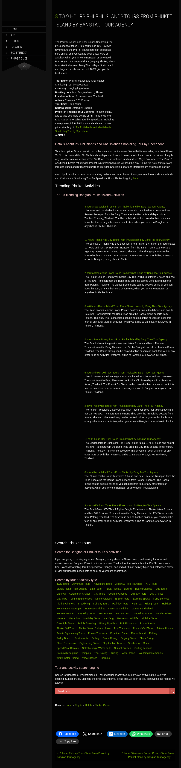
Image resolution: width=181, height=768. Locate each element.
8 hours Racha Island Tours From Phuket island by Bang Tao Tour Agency (124, 206)
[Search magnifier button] (172, 691)
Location (16, 47)
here (135, 178)
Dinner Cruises (103, 598)
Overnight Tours (66, 623)
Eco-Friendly (19, 52)
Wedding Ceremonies (151, 653)
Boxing (128, 588)
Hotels (88, 705)
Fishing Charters (66, 603)
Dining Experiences (82, 598)
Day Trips (62, 598)
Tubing (115, 653)
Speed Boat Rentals (68, 648)
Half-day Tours (120, 603)
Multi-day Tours (92, 618)
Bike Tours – (97, 588)
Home (14, 29)
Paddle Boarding (86, 623)
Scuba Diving (110, 638)
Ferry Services (161, 598)
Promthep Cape (119, 633)
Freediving (84, 603)
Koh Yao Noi (106, 613)
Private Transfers (97, 633)
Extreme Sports (141, 598)
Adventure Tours (81, 583)
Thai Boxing (101, 653)
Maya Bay (75, 618)
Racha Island (138, 633)
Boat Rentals (114, 588)
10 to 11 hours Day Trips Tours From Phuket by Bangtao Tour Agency (122, 439)
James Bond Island (143, 608)
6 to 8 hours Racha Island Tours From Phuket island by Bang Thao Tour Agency (128, 306)
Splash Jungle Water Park (96, 648)
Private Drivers (165, 628)
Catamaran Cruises (80, 593)
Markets (61, 618)
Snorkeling (134, 643)
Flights (78, 705)
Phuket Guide (19, 58)
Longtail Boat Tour (143, 613)
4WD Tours (63, 583)
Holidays (167, 603)
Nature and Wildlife (128, 618)
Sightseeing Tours (90, 643)
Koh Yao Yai (123, 613)
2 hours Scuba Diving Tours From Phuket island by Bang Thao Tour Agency (125, 339)
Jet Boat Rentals (66, 613)
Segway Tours (129, 638)
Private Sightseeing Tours (71, 633)
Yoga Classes (90, 658)
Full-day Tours (101, 603)
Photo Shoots (148, 623)
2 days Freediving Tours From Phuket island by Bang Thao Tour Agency (123, 405)
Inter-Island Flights (118, 608)
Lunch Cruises (164, 613)
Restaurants (82, 638)
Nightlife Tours (150, 618)
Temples (86, 653)
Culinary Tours (139, 593)
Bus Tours (161, 588)
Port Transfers (122, 628)
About (15, 35)
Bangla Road (64, 588)
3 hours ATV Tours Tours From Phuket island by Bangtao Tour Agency (122, 505)
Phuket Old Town (66, 628)
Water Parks (129, 653)
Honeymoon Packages (69, 608)
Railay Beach (64, 638)
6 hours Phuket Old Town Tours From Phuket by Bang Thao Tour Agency (124, 372)
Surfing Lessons (143, 648)
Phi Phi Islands (128, 623)
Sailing (96, 638)
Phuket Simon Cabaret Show (95, 628)
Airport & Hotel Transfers (128, 583)
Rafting (153, 633)
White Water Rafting (68, 658)
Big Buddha (80, 588)
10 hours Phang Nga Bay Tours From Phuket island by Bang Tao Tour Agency (127, 239)
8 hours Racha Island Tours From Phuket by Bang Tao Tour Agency (121, 472)
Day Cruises (157, 593)
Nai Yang (109, 618)
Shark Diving (147, 638)
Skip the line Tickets (114, 643)
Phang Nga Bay (108, 623)
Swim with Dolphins (68, 653)
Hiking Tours (152, 603)
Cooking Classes (118, 593)
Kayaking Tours (87, 613)
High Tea (137, 603)
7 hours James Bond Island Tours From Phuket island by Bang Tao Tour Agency (128, 273)
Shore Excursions (67, 643)
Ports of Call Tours (143, 628)
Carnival (61, 593)
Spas (146, 643)
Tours (15, 41)
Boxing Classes (144, 588)
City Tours (100, 593)
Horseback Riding (95, 608)
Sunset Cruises (123, 648)
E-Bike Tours (122, 598)
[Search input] (113, 691)
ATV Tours (151, 583)
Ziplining (105, 658)
